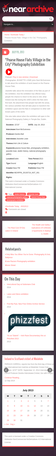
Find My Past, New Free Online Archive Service (26, 304)
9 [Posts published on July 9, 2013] (14, 406)
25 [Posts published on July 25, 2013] (28, 416)
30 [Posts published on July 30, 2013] (14, 420)
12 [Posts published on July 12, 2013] (35, 406)
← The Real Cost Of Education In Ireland (15, 229)
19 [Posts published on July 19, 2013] (35, 411)
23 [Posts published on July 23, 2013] (14, 416)
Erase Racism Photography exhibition (20, 261)
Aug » (12, 424)
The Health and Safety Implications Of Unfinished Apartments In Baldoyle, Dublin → (41, 229)
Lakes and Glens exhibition (17, 294)
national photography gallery (17, 197)
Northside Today (17, 35)
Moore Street (10, 265)
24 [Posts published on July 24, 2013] (21, 416)
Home (6, 35)
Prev (6, 370)
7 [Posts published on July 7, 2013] (48, 401)
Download (34, 77)
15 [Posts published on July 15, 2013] (8, 411)
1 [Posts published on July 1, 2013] (7, 401)
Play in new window (20, 77)
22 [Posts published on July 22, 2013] (8, 416)
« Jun (6, 424)
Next (49, 370)
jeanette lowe (33, 194)
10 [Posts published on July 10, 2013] (21, 406)
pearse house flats (38, 197)
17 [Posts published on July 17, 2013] (21, 411)
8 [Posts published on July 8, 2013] (7, 406)
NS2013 (25, 206)
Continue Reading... (12, 378)
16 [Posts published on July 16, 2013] (14, 411)
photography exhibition (15, 200)
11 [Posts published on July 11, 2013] (28, 406)
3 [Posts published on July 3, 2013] (21, 401)
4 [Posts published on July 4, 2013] (28, 401)
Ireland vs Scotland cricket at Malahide (24, 359)
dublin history (19, 194)
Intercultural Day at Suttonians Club (21, 284)
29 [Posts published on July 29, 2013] (8, 420)
